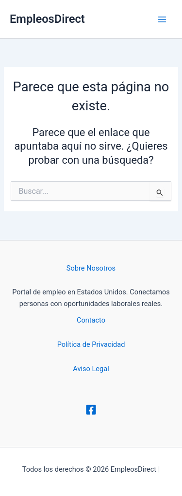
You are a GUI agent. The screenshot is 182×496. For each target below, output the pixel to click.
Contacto (91, 320)
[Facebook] (91, 409)
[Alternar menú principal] (162, 19)
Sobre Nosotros (91, 268)
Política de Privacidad (91, 344)
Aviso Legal (91, 368)
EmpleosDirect (47, 19)
